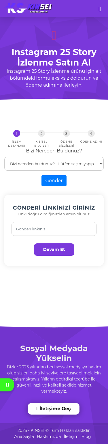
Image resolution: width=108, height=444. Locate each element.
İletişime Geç (54, 408)
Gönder (53, 180)
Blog (86, 436)
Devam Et (54, 249)
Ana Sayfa (24, 436)
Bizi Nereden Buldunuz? (54, 151)
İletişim (71, 436)
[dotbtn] (102, 6)
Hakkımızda (49, 436)
